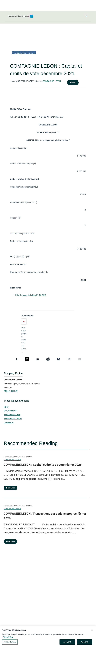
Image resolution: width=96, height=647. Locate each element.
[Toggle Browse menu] (86, 16)
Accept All (67, 643)
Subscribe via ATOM (13, 418)
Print (6, 407)
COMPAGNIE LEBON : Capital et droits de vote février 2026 (43, 464)
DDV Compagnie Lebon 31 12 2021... (23, 339)
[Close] (92, 631)
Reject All (84, 643)
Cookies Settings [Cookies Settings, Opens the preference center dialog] (10, 643)
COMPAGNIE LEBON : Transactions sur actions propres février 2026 (45, 516)
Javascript (8, 422)
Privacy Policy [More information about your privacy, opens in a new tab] (8, 638)
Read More (10, 488)
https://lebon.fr (10, 391)
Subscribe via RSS (12, 414)
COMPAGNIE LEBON (52, 81)
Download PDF (10, 411)
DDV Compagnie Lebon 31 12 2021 (30, 295)
